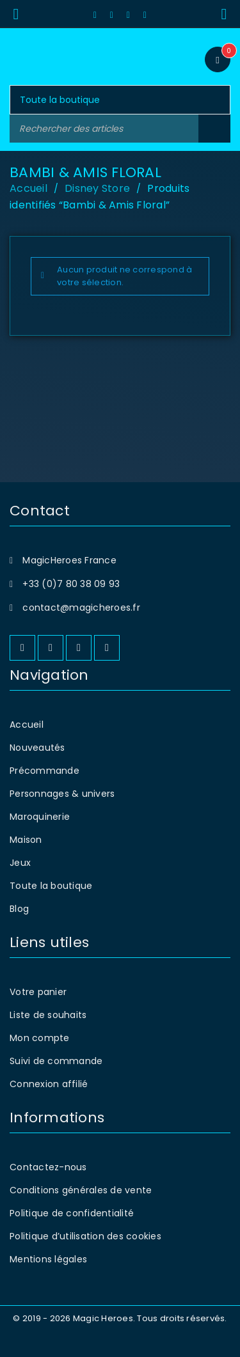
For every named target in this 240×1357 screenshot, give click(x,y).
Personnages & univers (62, 793)
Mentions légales (48, 1259)
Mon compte (40, 1037)
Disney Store (97, 188)
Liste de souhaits (48, 1014)
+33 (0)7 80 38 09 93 (71, 583)
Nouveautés (37, 747)
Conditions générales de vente (81, 1190)
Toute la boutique (51, 885)
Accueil (28, 188)
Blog (19, 908)
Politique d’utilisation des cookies (85, 1236)
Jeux (20, 862)
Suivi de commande (56, 1061)
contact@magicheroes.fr (81, 607)
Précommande (44, 770)
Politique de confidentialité (72, 1213)
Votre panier (38, 991)
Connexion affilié (49, 1084)
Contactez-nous (48, 1167)
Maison (26, 839)
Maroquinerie (40, 816)
